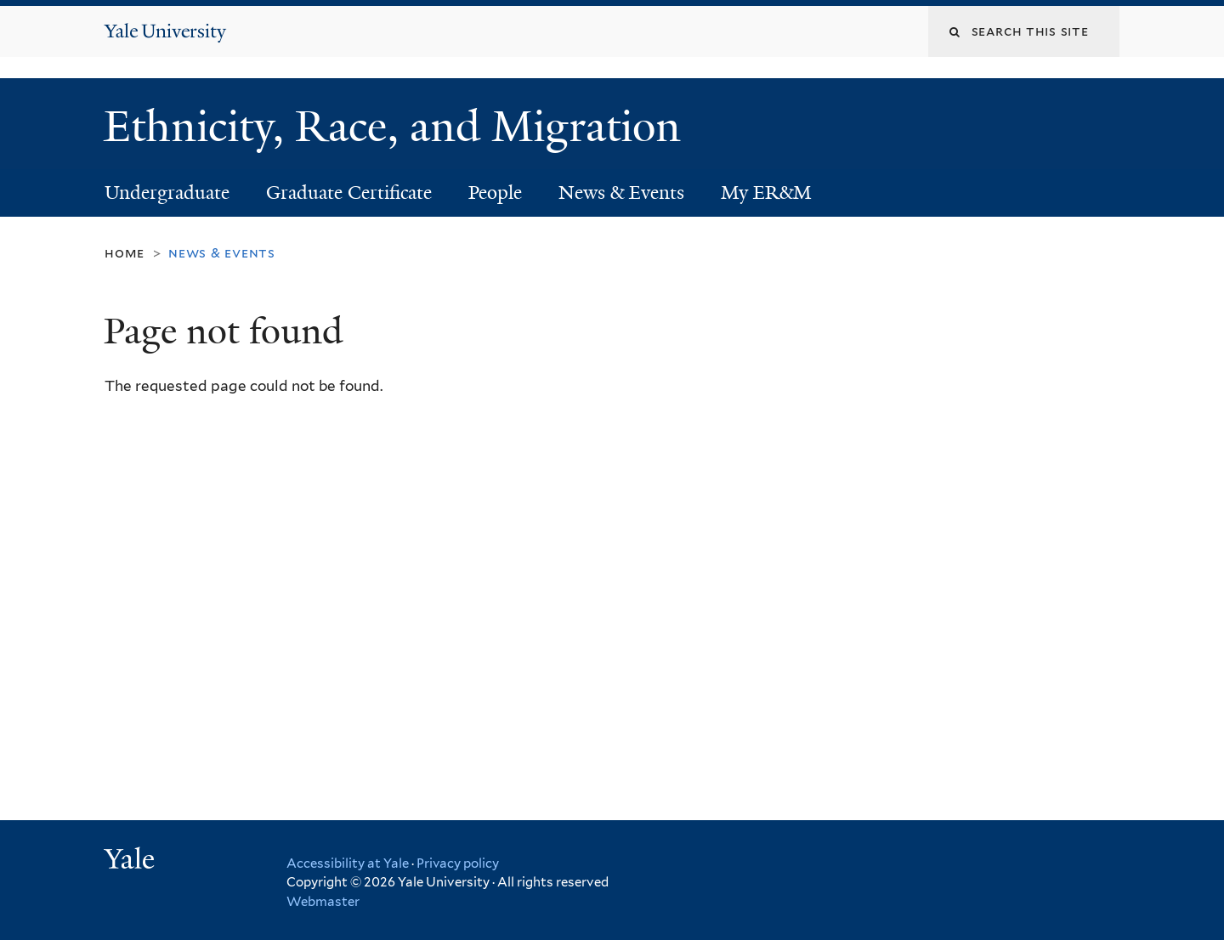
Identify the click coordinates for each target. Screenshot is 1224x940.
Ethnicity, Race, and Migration (398, 127)
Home (124, 253)
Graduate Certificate (349, 192)
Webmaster (323, 901)
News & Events (621, 192)
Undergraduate (167, 192)
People (495, 192)
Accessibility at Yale (347, 863)
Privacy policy (457, 863)
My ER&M (766, 192)
